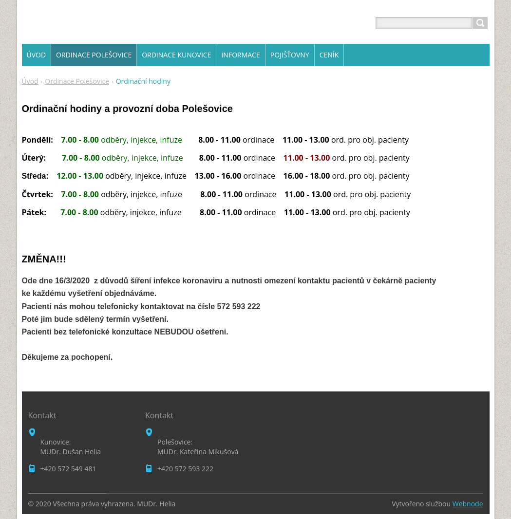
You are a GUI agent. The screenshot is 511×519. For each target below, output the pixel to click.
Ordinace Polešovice (77, 81)
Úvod (30, 81)
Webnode (468, 503)
